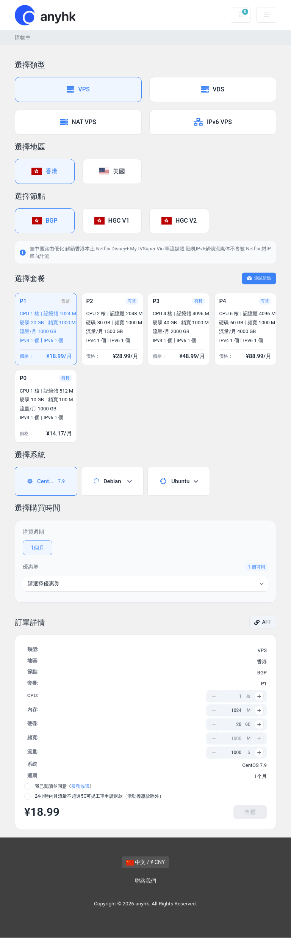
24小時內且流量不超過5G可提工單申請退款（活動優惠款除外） (99, 796)
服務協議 (80, 786)
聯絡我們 (145, 881)
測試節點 (259, 278)
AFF (262, 622)
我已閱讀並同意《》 (64, 786)
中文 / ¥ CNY (145, 862)
